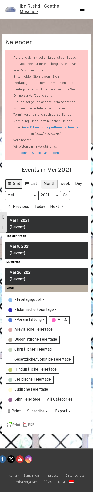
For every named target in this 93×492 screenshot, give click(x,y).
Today (40, 206)
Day (78, 183)
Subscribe (38, 412)
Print (14, 412)
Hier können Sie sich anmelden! (36, 153)
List (31, 184)
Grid (13, 184)
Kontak (14, 476)
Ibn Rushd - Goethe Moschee (39, 9)
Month (49, 183)
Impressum (53, 476)
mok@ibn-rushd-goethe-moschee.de (51, 127)
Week (65, 183)
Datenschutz (74, 476)
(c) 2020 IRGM (54, 482)
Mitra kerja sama (27, 482)
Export (63, 412)
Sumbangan (32, 476)
